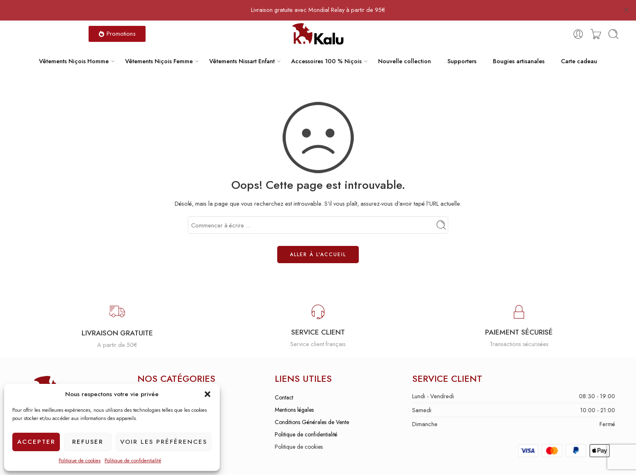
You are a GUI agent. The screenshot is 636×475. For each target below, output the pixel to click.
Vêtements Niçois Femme (159, 45)
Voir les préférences (163, 441)
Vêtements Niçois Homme (74, 45)
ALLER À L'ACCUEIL (318, 239)
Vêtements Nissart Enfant (242, 45)
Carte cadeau (579, 45)
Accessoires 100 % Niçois (326, 45)
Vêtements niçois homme (166, 382)
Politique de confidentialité (133, 460)
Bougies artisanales (519, 45)
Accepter (36, 441)
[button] (207, 394)
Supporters (461, 45)
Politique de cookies (79, 460)
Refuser (87, 441)
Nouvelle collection (404, 45)
